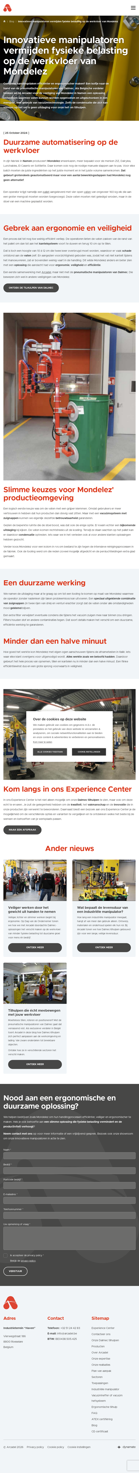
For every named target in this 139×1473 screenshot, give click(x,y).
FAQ (94, 1413)
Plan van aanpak (101, 1371)
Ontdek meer (40, 949)
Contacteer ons (101, 1334)
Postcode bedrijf (13, 1179)
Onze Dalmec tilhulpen (105, 1340)
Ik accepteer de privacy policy (27, 1255)
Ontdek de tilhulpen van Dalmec (31, 288)
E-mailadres (10, 1194)
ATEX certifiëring (102, 1419)
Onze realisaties (101, 1364)
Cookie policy (55, 1447)
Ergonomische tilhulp (104, 1407)
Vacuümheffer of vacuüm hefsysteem (107, 1398)
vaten (87, 192)
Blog (11, 21)
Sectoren (97, 1377)
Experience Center (103, 1328)
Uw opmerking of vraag (16, 1224)
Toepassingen (100, 1383)
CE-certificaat (100, 1431)
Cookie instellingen (79, 1447)
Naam (7, 1150)
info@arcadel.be (67, 1333)
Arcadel (46, 272)
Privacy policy (35, 1447)
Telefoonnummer (13, 1209)
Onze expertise (101, 1358)
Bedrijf (7, 1165)
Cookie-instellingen (89, 752)
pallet (46, 192)
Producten (98, 1346)
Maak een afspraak (22, 830)
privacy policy (28, 1261)
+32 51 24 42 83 (70, 1328)
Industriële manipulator (105, 1389)
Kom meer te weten (42, 742)
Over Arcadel (100, 1352)
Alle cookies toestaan (50, 752)
